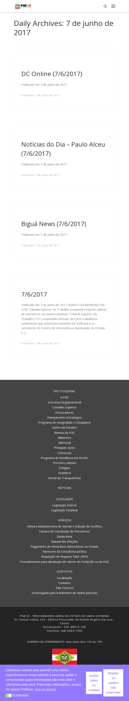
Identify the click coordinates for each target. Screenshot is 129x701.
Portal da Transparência (64, 478)
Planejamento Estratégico (64, 417)
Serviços (64, 520)
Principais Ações (64, 448)
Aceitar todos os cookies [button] (94, 683)
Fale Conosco (64, 588)
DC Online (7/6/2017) (51, 74)
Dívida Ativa (64, 536)
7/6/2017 (34, 294)
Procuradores (64, 412)
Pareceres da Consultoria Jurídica (64, 551)
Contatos (64, 571)
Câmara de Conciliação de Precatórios (64, 531)
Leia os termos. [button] (46, 689)
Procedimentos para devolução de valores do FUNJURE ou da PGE (64, 562)
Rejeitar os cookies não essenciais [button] (113, 683)
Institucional (64, 391)
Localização (64, 578)
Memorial (64, 443)
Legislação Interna (64, 505)
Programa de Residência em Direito (64, 458)
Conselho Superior (64, 407)
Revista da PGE (64, 433)
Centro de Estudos (64, 427)
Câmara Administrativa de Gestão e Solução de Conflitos (64, 526)
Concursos (64, 453)
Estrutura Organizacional (64, 402)
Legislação (64, 499)
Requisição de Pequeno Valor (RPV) (64, 556)
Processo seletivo (64, 463)
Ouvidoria (64, 473)
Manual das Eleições (64, 541)
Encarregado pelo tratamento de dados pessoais (65, 593)
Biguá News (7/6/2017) (53, 223)
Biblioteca (64, 438)
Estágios (64, 468)
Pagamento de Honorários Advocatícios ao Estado (64, 546)
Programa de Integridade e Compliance (64, 422)
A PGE (64, 397)
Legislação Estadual (64, 510)
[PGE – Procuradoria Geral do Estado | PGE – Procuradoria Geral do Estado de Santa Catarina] (23, 6)
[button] (9, 695)
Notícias (64, 488)
